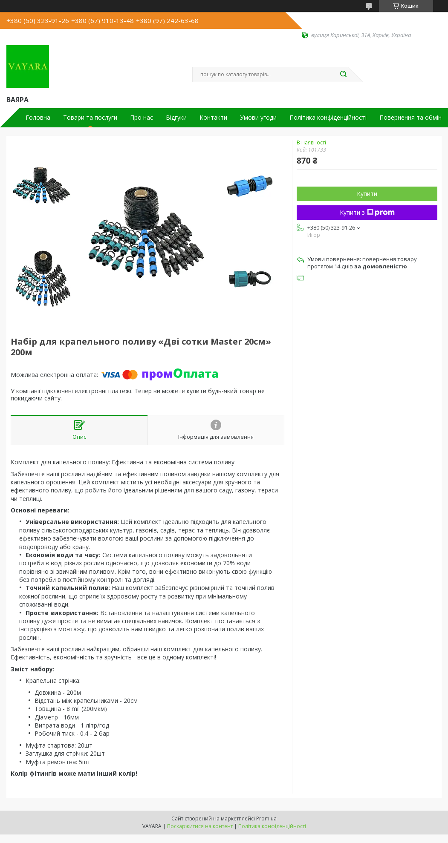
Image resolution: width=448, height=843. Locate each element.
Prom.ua (266, 818)
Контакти (213, 118)
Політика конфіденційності (328, 118)
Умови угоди (258, 118)
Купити (367, 194)
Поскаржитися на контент (200, 826)
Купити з (367, 212)
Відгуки (176, 118)
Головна (38, 118)
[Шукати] (343, 74)
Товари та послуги (90, 118)
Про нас (141, 118)
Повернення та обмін (410, 118)
